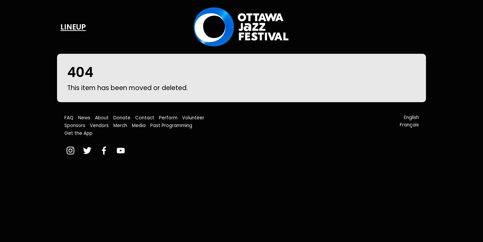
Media (139, 125)
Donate (121, 118)
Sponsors (74, 125)
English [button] (411, 117)
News (84, 118)
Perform (168, 118)
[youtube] (120, 150)
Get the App (78, 133)
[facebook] (104, 150)
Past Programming (171, 125)
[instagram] (70, 150)
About (102, 118)
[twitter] (87, 150)
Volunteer (193, 118)
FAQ (68, 118)
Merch (120, 125)
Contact (144, 118)
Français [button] (409, 125)
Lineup (73, 27)
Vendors (99, 125)
